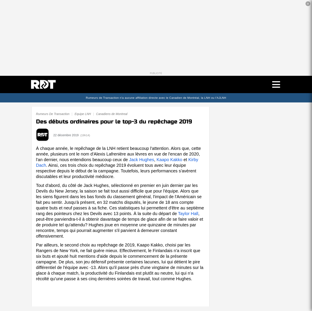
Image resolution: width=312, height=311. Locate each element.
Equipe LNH (83, 114)
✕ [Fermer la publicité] (308, 3)
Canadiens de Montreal (111, 114)
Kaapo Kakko (169, 159)
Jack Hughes (141, 159)
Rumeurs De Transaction (53, 114)
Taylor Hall (188, 213)
